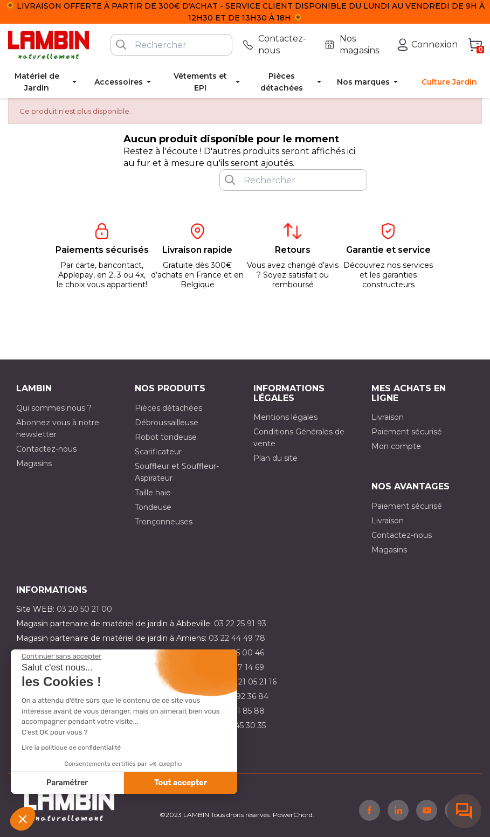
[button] (23, 819)
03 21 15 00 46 (237, 653)
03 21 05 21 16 (251, 682)
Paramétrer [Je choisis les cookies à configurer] (67, 782)
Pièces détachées (168, 408)
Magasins (34, 463)
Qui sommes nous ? (54, 408)
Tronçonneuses (163, 522)
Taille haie (153, 492)
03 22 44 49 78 (237, 638)
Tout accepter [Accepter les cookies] (180, 782)
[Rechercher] (171, 45)
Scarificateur (158, 451)
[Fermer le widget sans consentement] (61, 656)
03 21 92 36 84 (241, 696)
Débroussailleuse (166, 422)
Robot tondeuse (166, 437)
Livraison (387, 417)
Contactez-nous (46, 449)
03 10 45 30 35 (239, 725)
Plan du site (275, 458)
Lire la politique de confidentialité (71, 747)
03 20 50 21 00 (84, 609)
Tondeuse (153, 507)
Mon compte (396, 446)
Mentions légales (285, 417)
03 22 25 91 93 (240, 623)
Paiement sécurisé (406, 432)
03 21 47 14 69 (238, 667)
